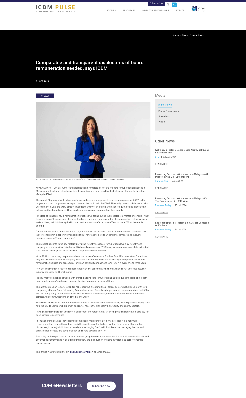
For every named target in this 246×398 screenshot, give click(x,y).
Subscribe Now (156, 3)
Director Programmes (155, 10)
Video (161, 121)
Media (185, 35)
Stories (111, 10)
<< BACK (45, 96)
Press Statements (168, 111)
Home (176, 35)
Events (180, 10)
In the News (198, 35)
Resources (129, 10)
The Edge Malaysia (80, 352)
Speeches (164, 116)
